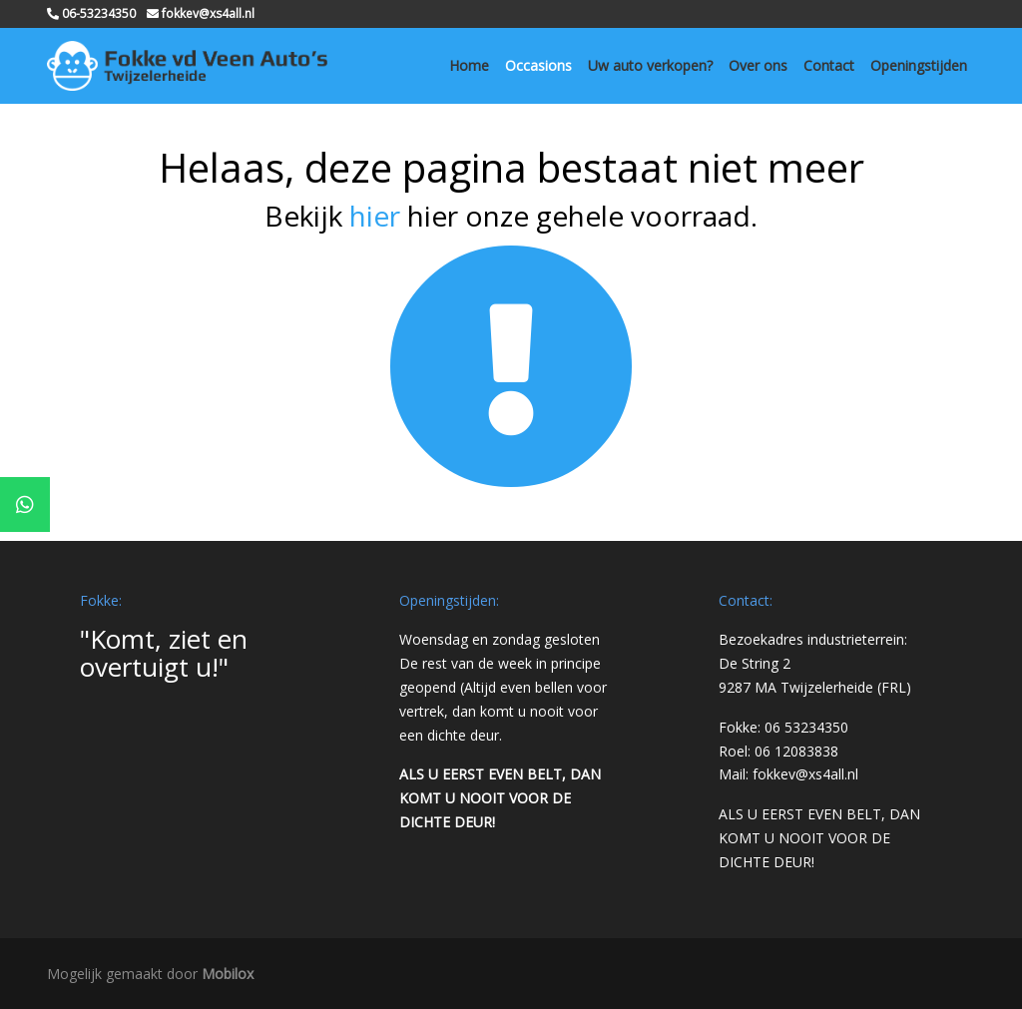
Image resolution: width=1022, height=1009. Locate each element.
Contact (828, 65)
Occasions (538, 65)
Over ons (758, 65)
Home (469, 65)
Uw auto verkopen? (650, 65)
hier (374, 216)
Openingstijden (918, 65)
